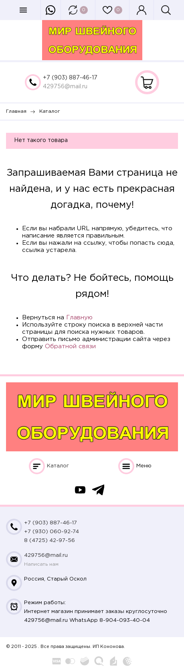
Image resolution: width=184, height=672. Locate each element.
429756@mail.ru (65, 86)
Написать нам (41, 564)
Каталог (58, 466)
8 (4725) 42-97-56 (49, 540)
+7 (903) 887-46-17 (70, 77)
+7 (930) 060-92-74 (51, 532)
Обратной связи (70, 346)
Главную (79, 317)
